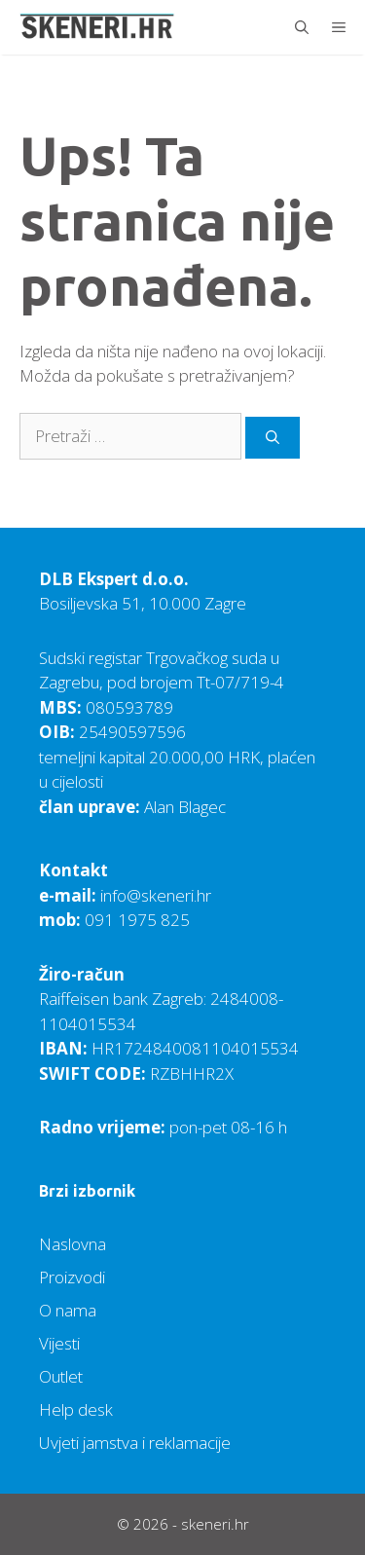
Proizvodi (72, 1277)
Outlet (61, 1376)
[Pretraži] (272, 438)
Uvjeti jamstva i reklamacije (135, 1442)
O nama (67, 1310)
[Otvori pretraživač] (301, 27)
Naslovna (72, 1244)
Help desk (76, 1409)
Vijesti (59, 1343)
